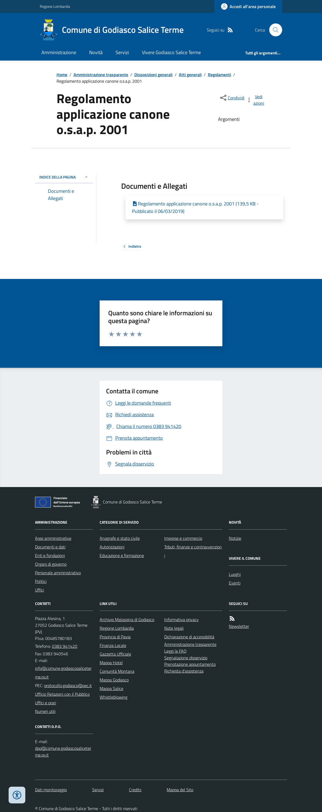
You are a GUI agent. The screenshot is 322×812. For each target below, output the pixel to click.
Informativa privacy (181, 619)
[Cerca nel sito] (273, 29)
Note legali (174, 628)
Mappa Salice (111, 688)
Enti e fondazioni (50, 555)
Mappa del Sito (180, 789)
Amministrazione (58, 52)
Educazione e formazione (122, 555)
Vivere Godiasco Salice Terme (171, 52)
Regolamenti (219, 74)
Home (62, 74)
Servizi (122, 52)
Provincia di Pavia (115, 637)
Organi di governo (50, 564)
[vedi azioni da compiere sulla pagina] (256, 99)
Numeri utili (45, 711)
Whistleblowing (113, 697)
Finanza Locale (113, 645)
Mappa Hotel (111, 662)
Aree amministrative (53, 538)
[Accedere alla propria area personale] (248, 6)
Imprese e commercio (183, 538)
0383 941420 (64, 646)
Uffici (39, 590)
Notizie (235, 538)
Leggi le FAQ (175, 651)
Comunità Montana (117, 671)
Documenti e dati (50, 547)
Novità (96, 52)
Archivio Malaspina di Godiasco (127, 619)
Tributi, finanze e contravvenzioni (193, 551)
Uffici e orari (45, 702)
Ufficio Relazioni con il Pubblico (62, 694)
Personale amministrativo (58, 572)
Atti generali (190, 74)
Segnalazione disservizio (185, 657)
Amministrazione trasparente (101, 74)
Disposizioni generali (153, 74)
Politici (41, 581)
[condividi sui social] (232, 97)
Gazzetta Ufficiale (115, 654)
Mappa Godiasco (114, 680)
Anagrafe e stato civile (120, 538)
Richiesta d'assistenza (184, 671)
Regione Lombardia (55, 6)
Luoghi (235, 574)
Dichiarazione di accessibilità (189, 637)
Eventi (234, 583)
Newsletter (239, 626)
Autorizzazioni (112, 547)
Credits (135, 789)
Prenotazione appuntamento (190, 664)
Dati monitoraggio (51, 789)
